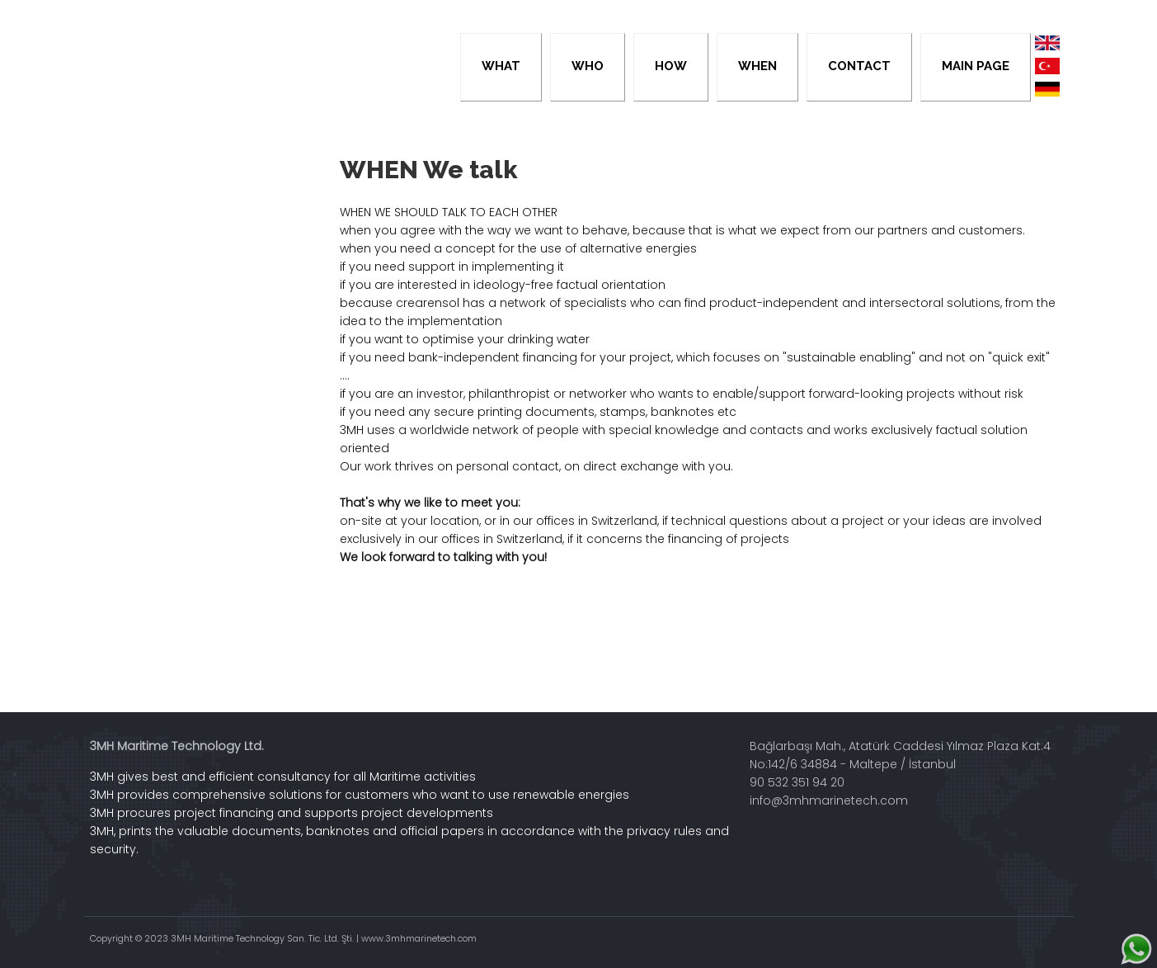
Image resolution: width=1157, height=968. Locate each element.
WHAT (501, 66)
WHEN (757, 66)
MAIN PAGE (975, 66)
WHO (587, 66)
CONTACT (859, 66)
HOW (671, 66)
